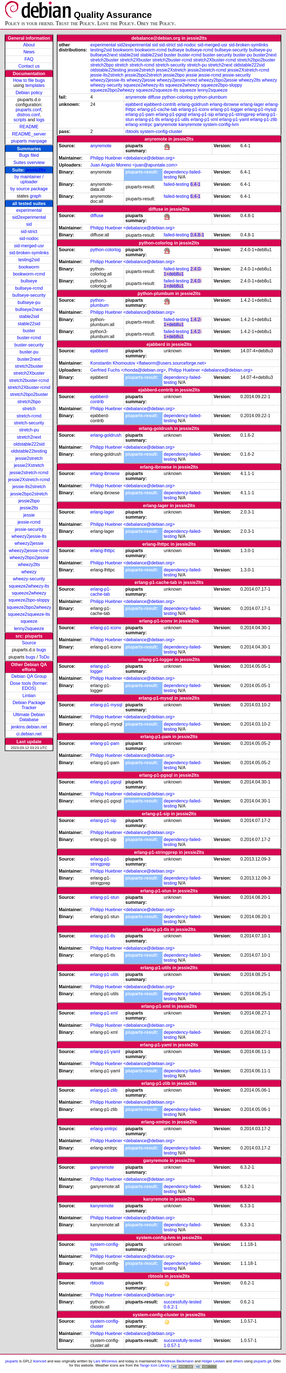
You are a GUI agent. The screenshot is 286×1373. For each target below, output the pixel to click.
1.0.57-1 (172, 1345)
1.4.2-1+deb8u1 (183, 322)
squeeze (29, 621)
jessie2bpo (29, 500)
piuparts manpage (29, 141)
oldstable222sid (28, 444)
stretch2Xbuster (29, 373)
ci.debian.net (29, 733)
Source (29, 642)
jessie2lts (36, 170)
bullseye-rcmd (29, 288)
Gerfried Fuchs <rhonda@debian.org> (128, 370)
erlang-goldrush (193, 104)
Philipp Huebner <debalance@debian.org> (132, 158)
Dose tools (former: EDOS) (29, 686)
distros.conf (28, 114)
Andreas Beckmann (177, 1361)
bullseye (29, 281)
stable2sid (29, 316)
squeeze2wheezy (29, 593)
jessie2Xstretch (29, 465)
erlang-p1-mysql (260, 109)
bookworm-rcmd (29, 274)
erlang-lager (252, 104)
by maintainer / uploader (29, 179)
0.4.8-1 (197, 234)
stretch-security (29, 423)
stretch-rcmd (29, 416)
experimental (29, 210)
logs (40, 119)
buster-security (29, 345)
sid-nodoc (28, 238)
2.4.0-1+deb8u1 (183, 271)
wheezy (29, 571)
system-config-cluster (161, 131)
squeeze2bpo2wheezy (29, 607)
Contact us (29, 66)
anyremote (136, 97)
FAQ (29, 59)
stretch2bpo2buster (29, 394)
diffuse (154, 97)
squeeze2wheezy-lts (29, 586)
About (29, 44)
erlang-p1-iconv (193, 109)
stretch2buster (29, 366)
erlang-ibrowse (224, 104)
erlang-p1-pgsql (171, 114)
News (29, 51)
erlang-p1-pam (139, 114)
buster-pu (29, 352)
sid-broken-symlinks (29, 252)
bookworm (29, 267)
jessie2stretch (29, 458)
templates (35, 85)
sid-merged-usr (29, 245)
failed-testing (176, 184)
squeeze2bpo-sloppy (29, 600)
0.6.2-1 (171, 1307)
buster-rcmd (29, 337)
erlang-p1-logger (226, 109)
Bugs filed (29, 155)
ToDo (44, 657)
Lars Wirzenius (105, 1361)
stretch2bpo (29, 401)
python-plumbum (210, 97)
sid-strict (29, 231)
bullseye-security (28, 295)
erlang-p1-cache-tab (157, 109)
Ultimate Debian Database (29, 717)
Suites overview (29, 162)
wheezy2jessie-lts (28, 536)
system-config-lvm (221, 124)
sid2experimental (29, 217)
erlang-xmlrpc (138, 124)
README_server (29, 134)
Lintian (28, 695)
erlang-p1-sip (201, 114)
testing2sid (29, 259)
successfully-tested (182, 1302)
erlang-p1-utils (175, 119)
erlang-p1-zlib (263, 119)
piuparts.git (262, 1361)
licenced (39, 1361)
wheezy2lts (29, 564)
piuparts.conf (28, 109)
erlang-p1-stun (104, 897)
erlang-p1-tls (147, 119)
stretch (29, 408)
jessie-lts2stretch (28, 486)
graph (35, 196)
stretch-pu (29, 429)
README (29, 126)
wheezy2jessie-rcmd (29, 550)
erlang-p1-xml (204, 119)
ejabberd (134, 104)
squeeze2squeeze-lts (29, 614)
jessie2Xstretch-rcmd (29, 479)
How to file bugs (29, 80)
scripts (19, 119)
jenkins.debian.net (29, 726)
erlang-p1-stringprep (235, 114)
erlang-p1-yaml (234, 119)
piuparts (11, 1361)
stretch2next (29, 437)
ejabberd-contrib (160, 104)
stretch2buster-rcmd (29, 380)
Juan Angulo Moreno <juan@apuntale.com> (133, 165)
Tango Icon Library (154, 1365)
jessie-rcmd (29, 522)
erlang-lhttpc (102, 550)
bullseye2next (29, 309)
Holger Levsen (213, 1361)
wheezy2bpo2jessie (29, 557)
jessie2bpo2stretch (28, 493)
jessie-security (29, 529)
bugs (41, 649)
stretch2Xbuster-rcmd (29, 387)
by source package (29, 188)
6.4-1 (195, 184)
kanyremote (190, 124)
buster (29, 330)
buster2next (29, 359)
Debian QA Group (29, 676)
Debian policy (29, 92)
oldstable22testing (29, 451)
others (238, 1361)
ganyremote (165, 124)
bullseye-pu (29, 302)
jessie (29, 515)
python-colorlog (177, 97)
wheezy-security (29, 578)
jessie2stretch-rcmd (29, 472)
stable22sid (29, 323)
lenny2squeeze (29, 628)
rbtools (132, 131)
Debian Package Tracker (29, 705)
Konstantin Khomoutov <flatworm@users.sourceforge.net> (148, 363)
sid (29, 224)
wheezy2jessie (28, 543)
